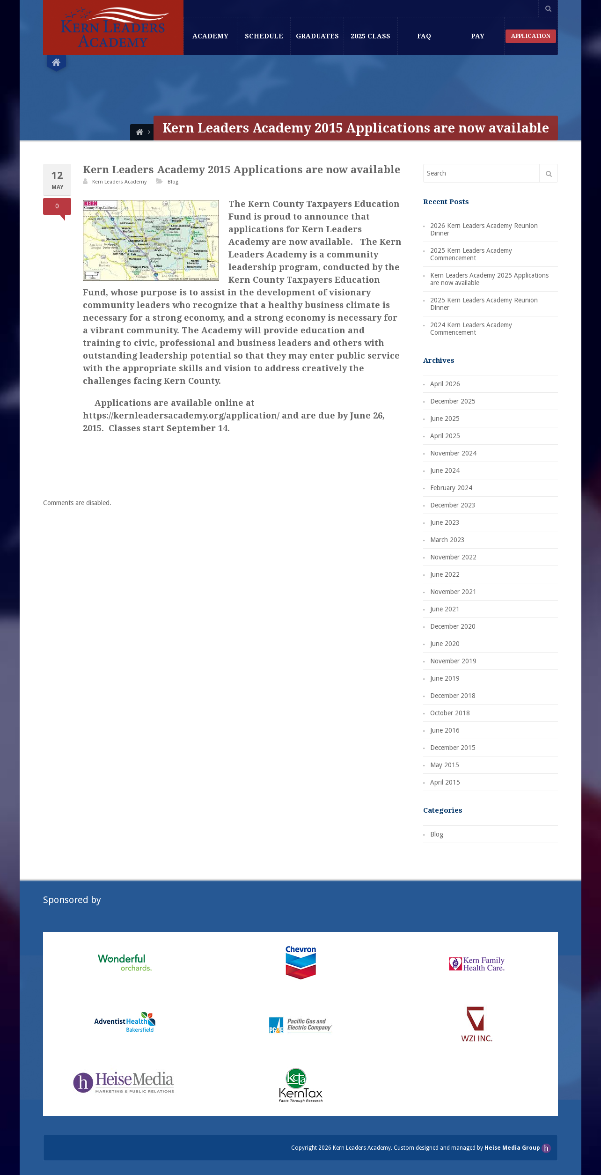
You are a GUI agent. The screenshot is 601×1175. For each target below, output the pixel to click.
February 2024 (451, 488)
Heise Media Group (512, 1148)
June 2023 (445, 522)
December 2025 (453, 401)
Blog (173, 182)
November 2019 (453, 661)
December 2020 (453, 626)
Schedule (264, 36)
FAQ (424, 36)
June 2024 (445, 470)
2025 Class (370, 36)
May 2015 (444, 765)
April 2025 (445, 436)
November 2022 (453, 557)
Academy (210, 36)
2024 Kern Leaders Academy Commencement (471, 328)
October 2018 (450, 713)
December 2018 (453, 695)
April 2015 (445, 782)
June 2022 (445, 574)
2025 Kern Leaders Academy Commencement (471, 254)
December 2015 (453, 747)
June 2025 (445, 418)
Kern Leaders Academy (119, 182)
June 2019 (445, 678)
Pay (477, 36)
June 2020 (445, 643)
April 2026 (445, 384)
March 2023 (447, 539)
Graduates (317, 36)
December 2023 (453, 505)
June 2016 (445, 730)
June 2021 (445, 609)
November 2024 (453, 453)
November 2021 (453, 591)
